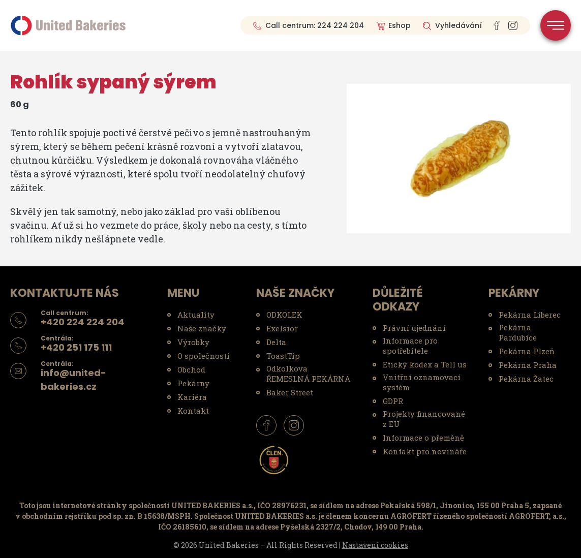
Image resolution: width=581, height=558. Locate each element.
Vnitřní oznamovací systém (422, 382)
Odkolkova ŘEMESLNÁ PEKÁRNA (308, 373)
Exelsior (282, 328)
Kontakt (193, 411)
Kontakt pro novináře (425, 451)
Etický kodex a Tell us (425, 364)
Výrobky (193, 342)
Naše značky (201, 328)
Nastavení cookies (375, 545)
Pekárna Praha (528, 365)
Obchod (191, 369)
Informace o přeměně (423, 437)
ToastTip (283, 356)
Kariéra (192, 397)
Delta (276, 342)
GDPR (393, 401)
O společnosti (203, 356)
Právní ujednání (414, 328)
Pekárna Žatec (526, 379)
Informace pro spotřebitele (410, 345)
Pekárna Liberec (530, 314)
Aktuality (196, 314)
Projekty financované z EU (424, 419)
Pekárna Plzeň (527, 351)
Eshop (399, 25)
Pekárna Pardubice (518, 332)
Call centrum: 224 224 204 (314, 25)
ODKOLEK (284, 314)
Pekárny (193, 383)
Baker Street (289, 392)
